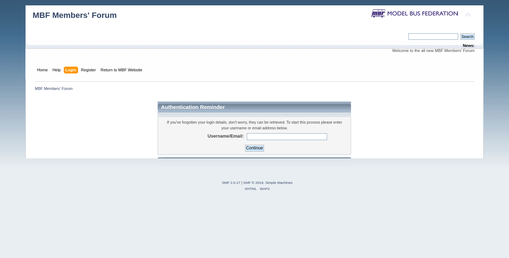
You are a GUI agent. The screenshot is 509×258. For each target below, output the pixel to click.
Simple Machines (279, 183)
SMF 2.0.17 (231, 183)
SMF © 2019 (253, 183)
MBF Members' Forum (75, 15)
